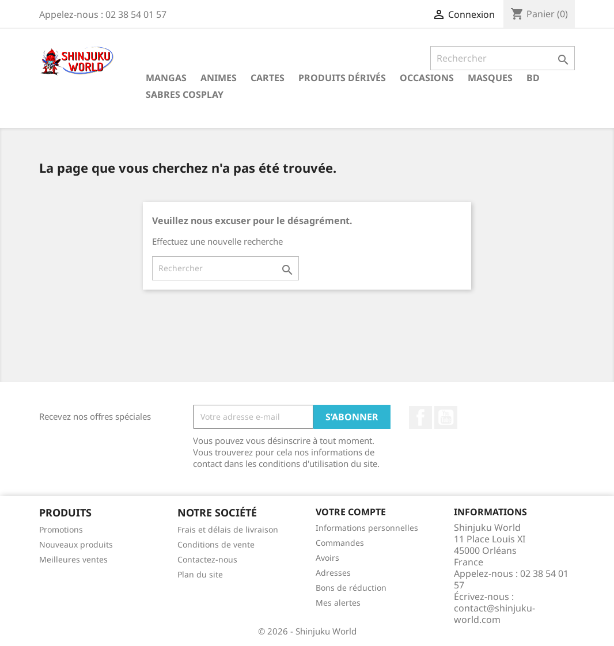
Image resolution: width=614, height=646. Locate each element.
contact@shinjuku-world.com (494, 614)
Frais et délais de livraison (227, 529)
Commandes (340, 542)
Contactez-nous (207, 559)
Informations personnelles (367, 527)
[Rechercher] (502, 58)
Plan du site (200, 574)
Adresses (333, 572)
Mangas (166, 77)
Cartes (268, 77)
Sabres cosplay (184, 94)
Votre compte (351, 512)
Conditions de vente (216, 544)
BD (533, 77)
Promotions (61, 529)
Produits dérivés (342, 77)
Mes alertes (338, 602)
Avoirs (327, 557)
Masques (490, 77)
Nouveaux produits (76, 544)
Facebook (420, 417)
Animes (218, 77)
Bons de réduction (351, 587)
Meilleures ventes (73, 559)
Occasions (427, 77)
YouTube (445, 417)
